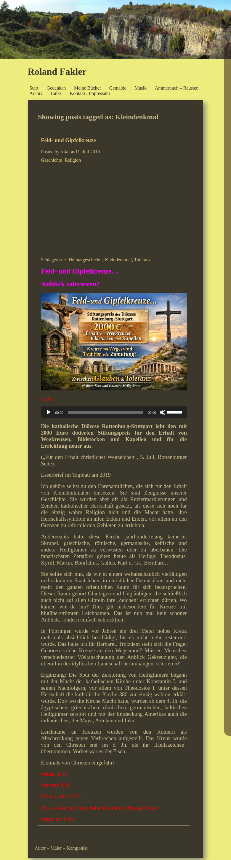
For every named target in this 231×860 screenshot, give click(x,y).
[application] (114, 412)
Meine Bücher (87, 87)
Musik (140, 87)
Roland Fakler (57, 71)
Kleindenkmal (118, 259)
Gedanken (56, 87)
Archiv (36, 93)
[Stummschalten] (163, 412)
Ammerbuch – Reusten (177, 87)
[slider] (105, 412)
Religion (73, 160)
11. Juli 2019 (88, 151)
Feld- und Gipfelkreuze (68, 140)
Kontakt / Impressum (90, 93)
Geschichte (51, 160)
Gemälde (117, 87)
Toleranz (142, 259)
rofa (64, 151)
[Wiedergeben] (49, 412)
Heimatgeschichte (86, 259)
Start (34, 87)
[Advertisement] (114, 209)
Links (56, 93)
